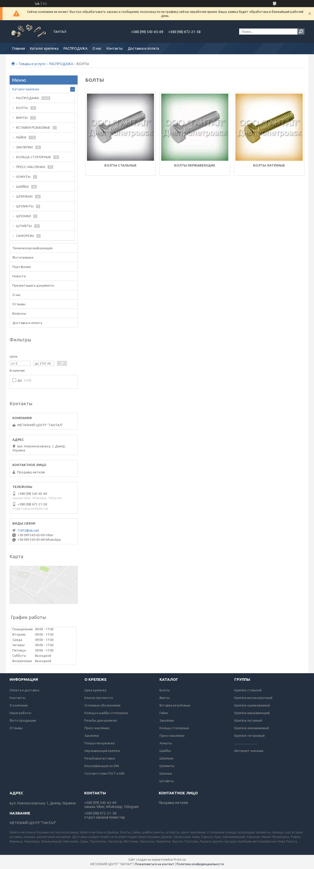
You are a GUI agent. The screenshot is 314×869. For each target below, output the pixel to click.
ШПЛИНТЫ (25, 206)
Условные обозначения (102, 705)
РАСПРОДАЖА (75, 48)
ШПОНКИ (23, 216)
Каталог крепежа (44, 48)
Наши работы (20, 713)
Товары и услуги (31, 64)
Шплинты (167, 766)
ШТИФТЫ (24, 226)
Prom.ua (180, 859)
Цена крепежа (95, 690)
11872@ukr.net (28, 530)
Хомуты (166, 743)
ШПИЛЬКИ (24, 196)
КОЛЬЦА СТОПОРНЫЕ (33, 157)
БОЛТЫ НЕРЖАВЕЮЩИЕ (194, 165)
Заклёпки (91, 735)
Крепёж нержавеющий (252, 713)
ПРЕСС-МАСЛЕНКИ (30, 167)
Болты (165, 690)
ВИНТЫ (22, 117)
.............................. (245, 743)
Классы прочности (98, 697)
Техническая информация (32, 248)
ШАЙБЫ (22, 186)
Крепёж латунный (248, 720)
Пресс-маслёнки (96, 728)
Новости (19, 276)
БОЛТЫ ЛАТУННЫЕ (269, 165)
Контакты (115, 48)
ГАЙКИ (21, 137)
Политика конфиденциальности (200, 864)
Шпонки (166, 773)
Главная (18, 48)
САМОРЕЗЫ (25, 235)
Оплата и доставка (24, 690)
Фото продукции (23, 720)
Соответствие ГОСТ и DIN (104, 773)
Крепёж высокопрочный (253, 697)
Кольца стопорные (174, 728)
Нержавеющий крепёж (102, 750)
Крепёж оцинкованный (252, 705)
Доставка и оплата (143, 48)
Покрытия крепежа (99, 743)
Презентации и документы (33, 285)
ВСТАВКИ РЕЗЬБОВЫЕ (33, 127)
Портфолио (21, 266)
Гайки (164, 713)
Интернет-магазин (248, 750)
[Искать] (300, 32)
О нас (97, 48)
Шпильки (166, 758)
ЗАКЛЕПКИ (24, 147)
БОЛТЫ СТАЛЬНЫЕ (120, 165)
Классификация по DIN (101, 766)
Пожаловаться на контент (154, 864)
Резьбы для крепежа (100, 720)
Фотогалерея (22, 257)
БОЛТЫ (22, 108)
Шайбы (165, 750)
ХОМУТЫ (23, 176)
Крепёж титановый (249, 735)
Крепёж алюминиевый (251, 728)
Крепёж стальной (248, 690)
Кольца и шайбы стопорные (106, 713)
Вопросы (19, 313)
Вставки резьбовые (175, 705)
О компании (19, 705)
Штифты (167, 781)
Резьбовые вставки (99, 758)
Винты (165, 697)
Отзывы (18, 304)
